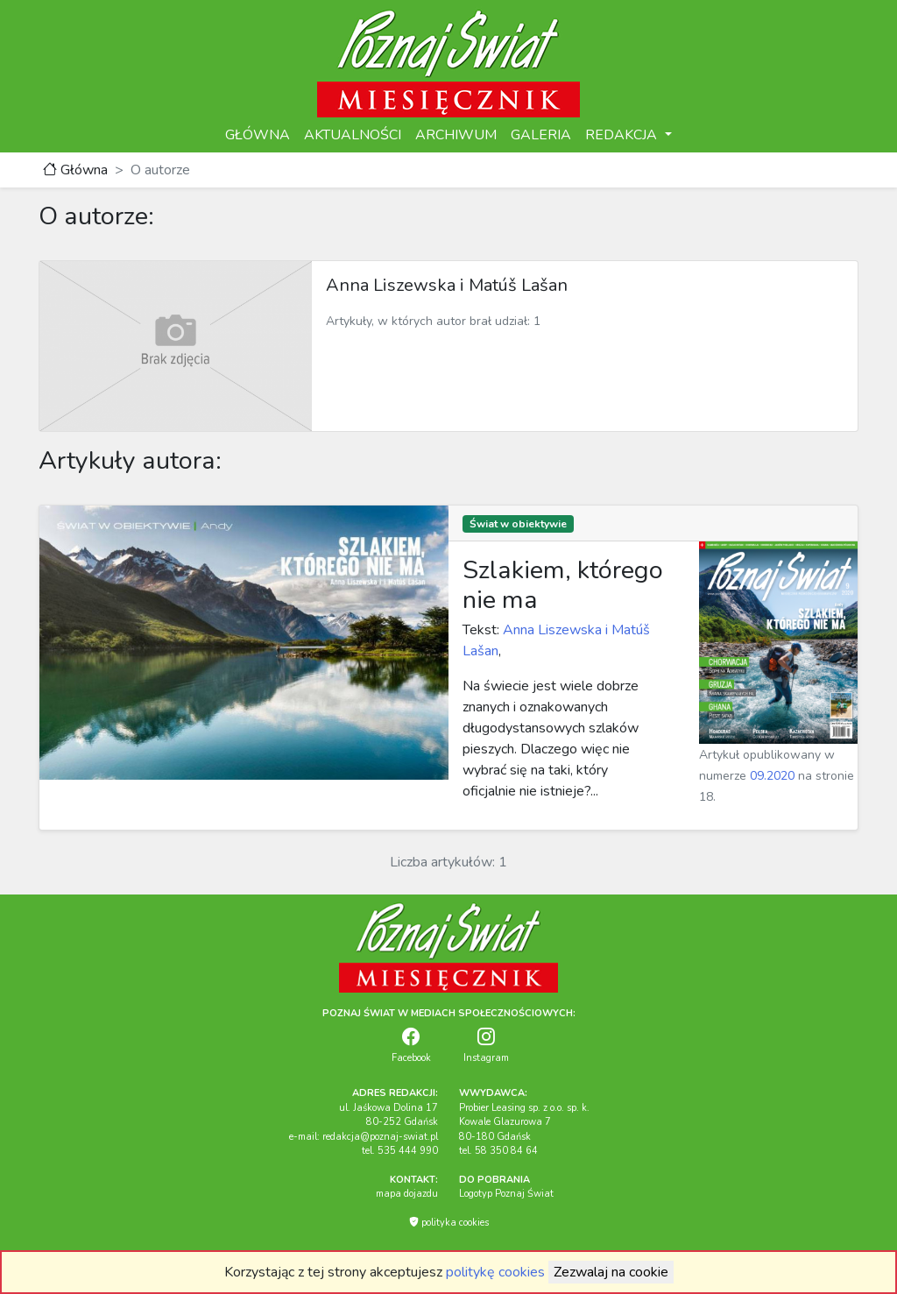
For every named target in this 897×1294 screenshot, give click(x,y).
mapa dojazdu (407, 1193)
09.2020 (772, 775)
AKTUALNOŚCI (352, 135)
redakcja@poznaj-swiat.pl (380, 1136)
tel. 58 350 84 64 (498, 1150)
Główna (75, 170)
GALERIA (541, 135)
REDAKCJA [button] (622, 135)
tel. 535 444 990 (400, 1150)
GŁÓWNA (257, 135)
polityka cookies (449, 1222)
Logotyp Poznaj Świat (506, 1193)
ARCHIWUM (456, 135)
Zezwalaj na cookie (611, 1272)
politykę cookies (495, 1272)
